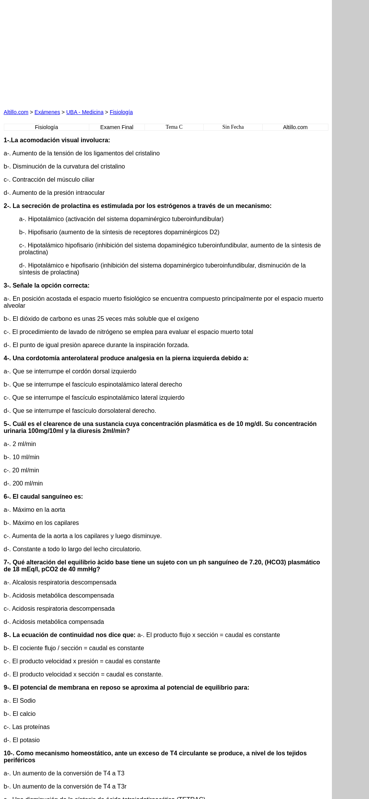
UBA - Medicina (84, 112)
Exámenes (47, 112)
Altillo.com (16, 112)
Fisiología (121, 112)
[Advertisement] (92, 52)
